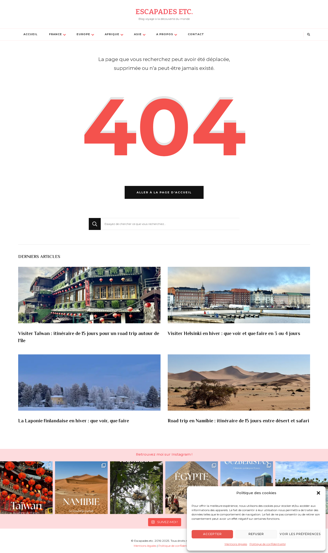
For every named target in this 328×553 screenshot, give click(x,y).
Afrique (112, 34)
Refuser (256, 534)
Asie (138, 34)
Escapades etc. (164, 11)
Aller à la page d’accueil (164, 192)
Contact (196, 34)
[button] (318, 493)
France (55, 34)
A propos (164, 34)
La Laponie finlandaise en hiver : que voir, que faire (73, 421)
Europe (83, 34)
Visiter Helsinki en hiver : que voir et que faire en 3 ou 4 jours (234, 334)
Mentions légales (236, 544)
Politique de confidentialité (268, 544)
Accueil (30, 34)
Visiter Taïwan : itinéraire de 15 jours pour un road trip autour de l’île (88, 337)
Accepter (212, 534)
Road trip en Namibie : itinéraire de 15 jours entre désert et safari (238, 421)
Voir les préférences (300, 534)
